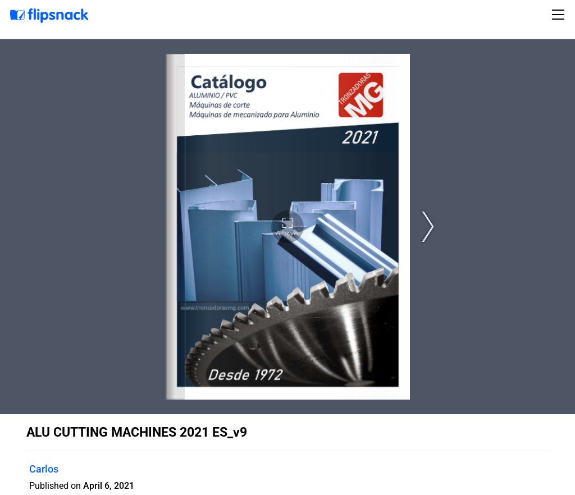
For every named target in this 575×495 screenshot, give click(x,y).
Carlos (43, 469)
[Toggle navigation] (560, 15)
